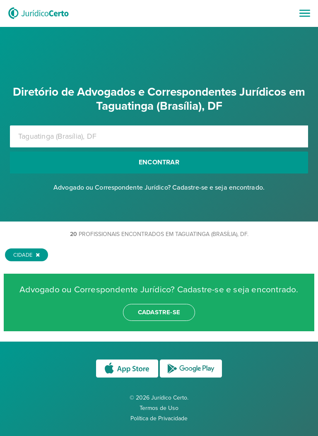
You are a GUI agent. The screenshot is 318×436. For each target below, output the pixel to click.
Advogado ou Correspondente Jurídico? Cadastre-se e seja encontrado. (159, 187)
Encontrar (159, 162)
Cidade (26, 255)
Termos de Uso (159, 408)
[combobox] (159, 136)
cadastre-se (159, 312)
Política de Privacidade (159, 418)
